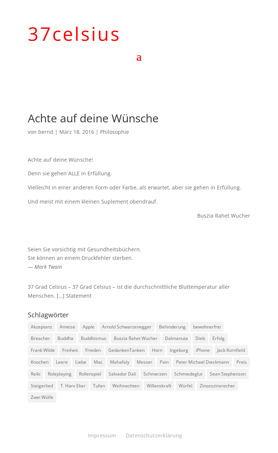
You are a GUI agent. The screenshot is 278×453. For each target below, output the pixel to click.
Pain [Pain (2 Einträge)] (164, 362)
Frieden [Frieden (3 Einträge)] (93, 350)
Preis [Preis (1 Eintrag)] (241, 362)
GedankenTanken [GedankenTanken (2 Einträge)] (126, 350)
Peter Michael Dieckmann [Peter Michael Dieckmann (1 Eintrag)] (202, 362)
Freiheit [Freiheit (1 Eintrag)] (70, 350)
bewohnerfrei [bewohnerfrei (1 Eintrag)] (207, 327)
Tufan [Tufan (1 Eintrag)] (99, 386)
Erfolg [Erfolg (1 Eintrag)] (218, 338)
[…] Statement (74, 295)
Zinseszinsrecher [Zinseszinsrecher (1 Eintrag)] (217, 386)
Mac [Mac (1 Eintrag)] (98, 362)
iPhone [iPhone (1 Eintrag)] (203, 350)
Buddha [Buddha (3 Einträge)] (65, 338)
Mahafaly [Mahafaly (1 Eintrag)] (119, 362)
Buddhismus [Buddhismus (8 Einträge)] (93, 338)
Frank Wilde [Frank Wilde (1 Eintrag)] (43, 350)
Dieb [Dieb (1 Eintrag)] (200, 338)
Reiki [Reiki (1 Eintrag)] (35, 374)
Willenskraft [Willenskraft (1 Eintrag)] (159, 386)
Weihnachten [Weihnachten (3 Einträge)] (125, 386)
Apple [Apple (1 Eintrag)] (89, 327)
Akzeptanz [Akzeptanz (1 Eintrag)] (41, 327)
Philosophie (114, 131)
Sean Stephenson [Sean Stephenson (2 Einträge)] (228, 374)
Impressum (102, 435)
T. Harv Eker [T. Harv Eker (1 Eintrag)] (73, 386)
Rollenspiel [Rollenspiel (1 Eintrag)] (90, 374)
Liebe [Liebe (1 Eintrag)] (80, 362)
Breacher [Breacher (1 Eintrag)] (40, 338)
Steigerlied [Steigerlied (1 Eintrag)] (42, 386)
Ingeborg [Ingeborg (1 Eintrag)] (179, 350)
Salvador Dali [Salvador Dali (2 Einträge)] (122, 374)
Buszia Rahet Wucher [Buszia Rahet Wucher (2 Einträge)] (136, 338)
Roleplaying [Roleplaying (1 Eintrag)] (60, 374)
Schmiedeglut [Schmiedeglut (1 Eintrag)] (188, 374)
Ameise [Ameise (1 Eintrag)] (67, 327)
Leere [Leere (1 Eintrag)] (62, 362)
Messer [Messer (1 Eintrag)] (144, 362)
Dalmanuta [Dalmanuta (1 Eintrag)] (176, 338)
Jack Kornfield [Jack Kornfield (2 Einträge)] (231, 350)
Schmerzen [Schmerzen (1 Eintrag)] (155, 374)
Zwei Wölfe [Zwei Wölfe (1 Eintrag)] (42, 397)
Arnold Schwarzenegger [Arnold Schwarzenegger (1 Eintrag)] (127, 327)
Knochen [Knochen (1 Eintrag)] (40, 362)
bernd (45, 131)
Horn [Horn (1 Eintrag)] (157, 350)
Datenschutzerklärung (154, 435)
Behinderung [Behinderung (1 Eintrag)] (172, 327)
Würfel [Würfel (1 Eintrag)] (185, 386)
